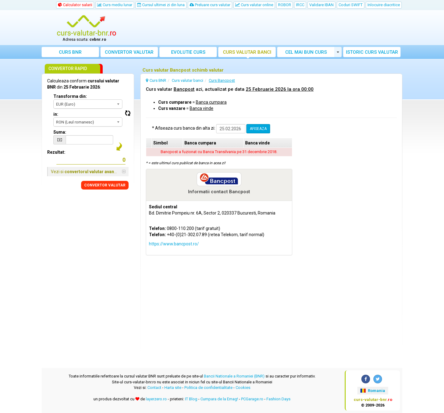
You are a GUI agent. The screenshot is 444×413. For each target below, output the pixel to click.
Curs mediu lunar (114, 4)
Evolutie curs (188, 52)
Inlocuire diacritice (384, 4)
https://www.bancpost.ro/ (174, 243)
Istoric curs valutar (372, 52)
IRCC (300, 4)
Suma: (59, 132)
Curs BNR (70, 52)
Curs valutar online (254, 4)
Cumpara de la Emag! (219, 399)
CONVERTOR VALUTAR (104, 185)
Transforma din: (70, 96)
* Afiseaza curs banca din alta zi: (183, 128)
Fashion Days (278, 399)
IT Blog (191, 399)
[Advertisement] (267, 28)
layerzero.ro (156, 399)
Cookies (243, 387)
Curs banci (247, 52)
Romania (372, 390)
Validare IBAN (321, 4)
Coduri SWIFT (351, 4)
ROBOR (284, 4)
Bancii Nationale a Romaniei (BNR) (234, 376)
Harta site (172, 387)
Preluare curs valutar (210, 4)
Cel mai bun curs (306, 52)
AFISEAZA (258, 129)
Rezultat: (56, 152)
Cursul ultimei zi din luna (161, 4)
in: (55, 114)
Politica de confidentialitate (208, 387)
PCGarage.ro (252, 399)
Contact (154, 387)
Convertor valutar (129, 52)
